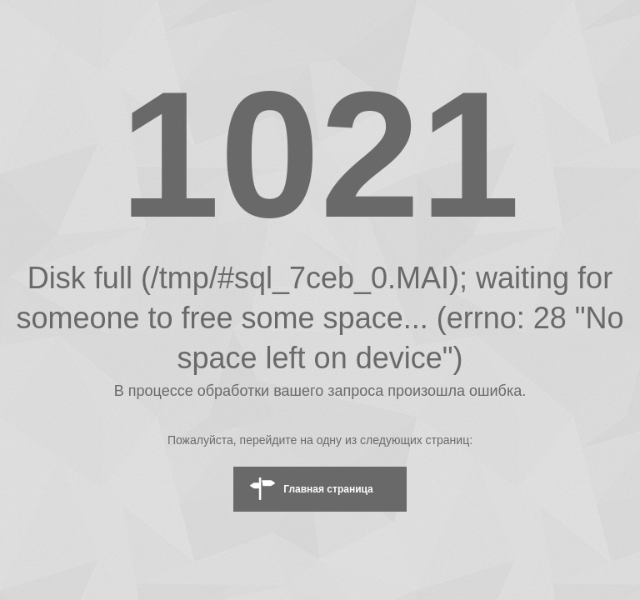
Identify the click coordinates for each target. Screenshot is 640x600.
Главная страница (328, 489)
